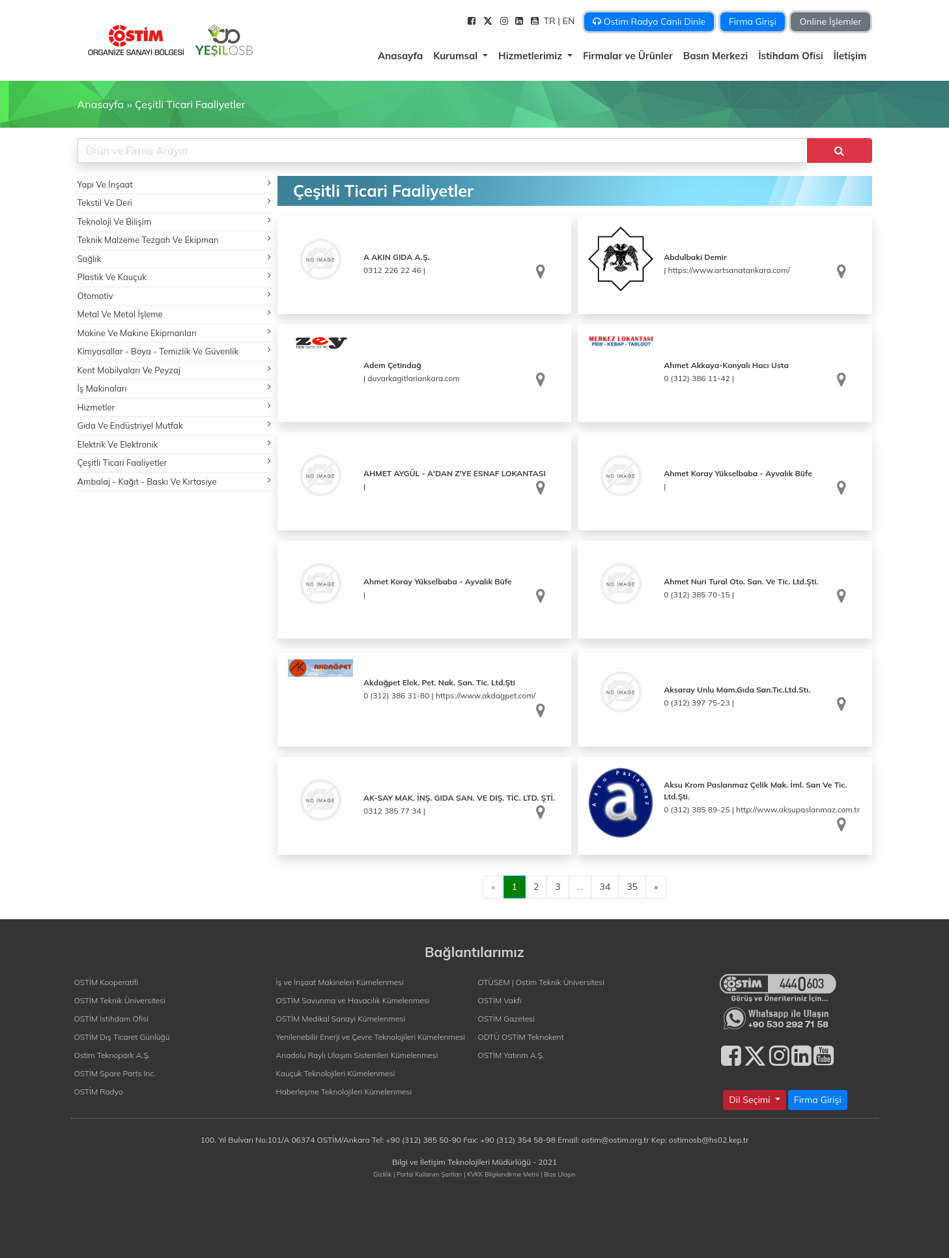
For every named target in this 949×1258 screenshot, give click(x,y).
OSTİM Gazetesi (506, 1018)
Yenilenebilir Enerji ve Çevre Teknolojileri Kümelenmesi (371, 1037)
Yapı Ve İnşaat (175, 184)
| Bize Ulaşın (558, 1174)
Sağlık (175, 258)
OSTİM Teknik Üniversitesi (119, 1000)
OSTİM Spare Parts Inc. (115, 1073)
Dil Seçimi (750, 1100)
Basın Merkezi (715, 56)
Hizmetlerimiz (531, 56)
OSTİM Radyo (98, 1091)
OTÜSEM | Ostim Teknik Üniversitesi (541, 982)
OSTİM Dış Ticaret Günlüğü (122, 1037)
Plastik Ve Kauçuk (175, 276)
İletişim (850, 56)
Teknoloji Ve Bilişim (175, 221)
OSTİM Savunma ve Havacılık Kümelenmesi (353, 1000)
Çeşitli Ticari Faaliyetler (190, 104)
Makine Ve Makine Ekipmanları (175, 332)
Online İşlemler (830, 21)
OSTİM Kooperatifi (106, 982)
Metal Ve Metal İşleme (175, 313)
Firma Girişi (752, 21)
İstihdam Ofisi (790, 56)
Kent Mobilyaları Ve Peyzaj (175, 369)
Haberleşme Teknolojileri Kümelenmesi (344, 1091)
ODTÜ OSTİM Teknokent (521, 1037)
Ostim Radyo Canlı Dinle (649, 21)
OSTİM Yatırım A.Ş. (511, 1055)
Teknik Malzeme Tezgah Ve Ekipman (175, 239)
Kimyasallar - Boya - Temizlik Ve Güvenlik (175, 350)
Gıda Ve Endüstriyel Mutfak (175, 425)
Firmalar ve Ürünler (628, 56)
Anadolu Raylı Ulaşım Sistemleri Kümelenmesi (357, 1055)
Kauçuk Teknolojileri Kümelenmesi (335, 1073)
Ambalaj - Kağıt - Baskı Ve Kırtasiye (175, 481)
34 (604, 887)
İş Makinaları (175, 387)
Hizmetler (175, 406)
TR (551, 21)
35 (632, 887)
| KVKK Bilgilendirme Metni (501, 1174)
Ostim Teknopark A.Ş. (112, 1055)
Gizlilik (382, 1174)
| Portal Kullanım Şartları (427, 1174)
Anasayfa (400, 56)
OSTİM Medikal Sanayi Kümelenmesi (341, 1018)
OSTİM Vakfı (500, 1000)
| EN (567, 21)
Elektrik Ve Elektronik (175, 444)
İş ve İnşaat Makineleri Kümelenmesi (340, 982)
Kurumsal (456, 56)
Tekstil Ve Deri (175, 202)
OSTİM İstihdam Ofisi (111, 1018)
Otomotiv (175, 295)
